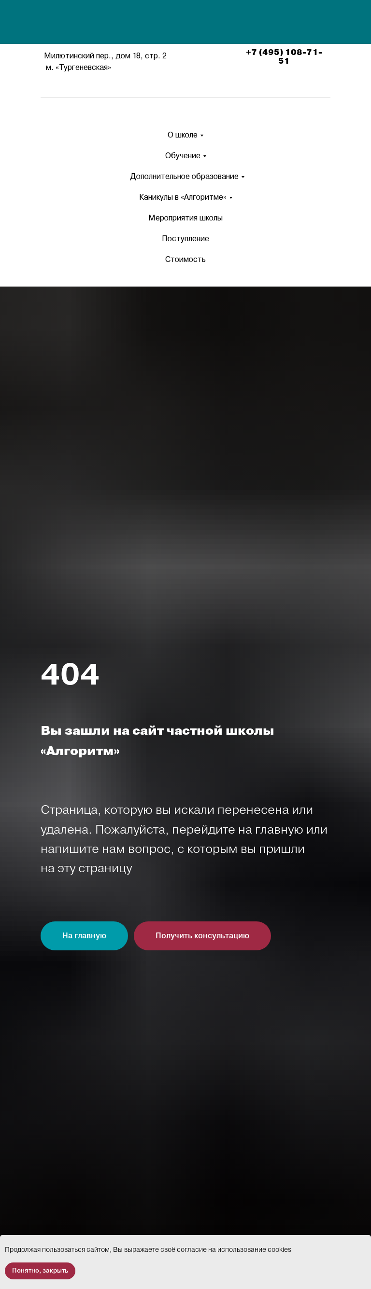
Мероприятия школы (185, 217)
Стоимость (185, 259)
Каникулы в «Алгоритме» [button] (183, 197)
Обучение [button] (182, 155)
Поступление (185, 238)
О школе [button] (183, 134)
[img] (187, 23)
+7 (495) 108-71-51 (284, 57)
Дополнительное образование (184, 176)
